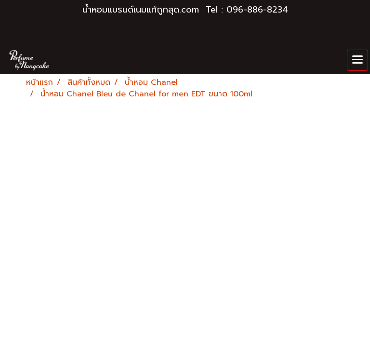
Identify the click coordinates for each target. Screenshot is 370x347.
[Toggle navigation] (357, 60)
